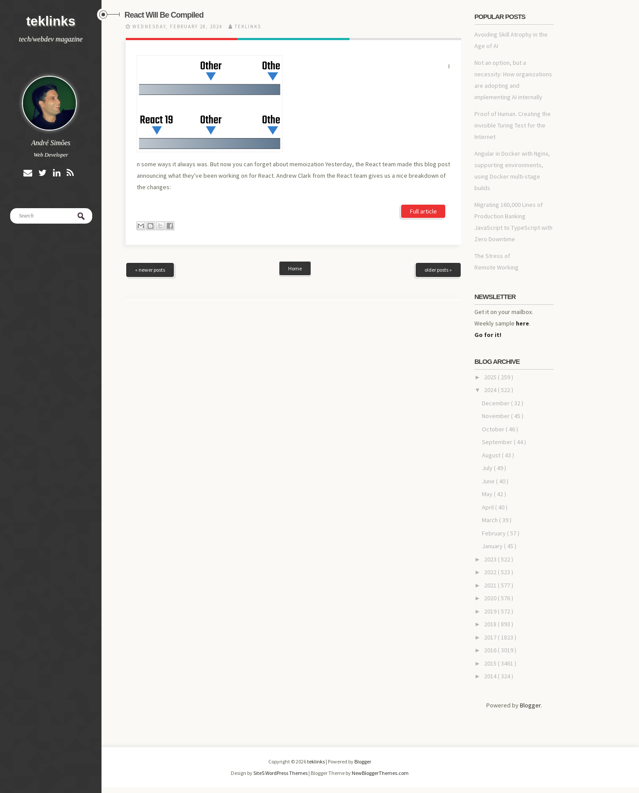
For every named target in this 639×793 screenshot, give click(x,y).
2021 (491, 585)
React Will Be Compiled (163, 15)
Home (295, 205)
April (488, 507)
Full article (423, 136)
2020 (491, 598)
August (492, 455)
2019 (491, 611)
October (494, 429)
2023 (491, 559)
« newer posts (150, 207)
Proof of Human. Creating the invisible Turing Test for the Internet (512, 125)
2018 (491, 624)
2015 (491, 663)
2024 (491, 390)
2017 (491, 637)
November (496, 416)
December (496, 403)
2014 (491, 676)
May (488, 494)
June (489, 481)
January (493, 546)
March (490, 520)
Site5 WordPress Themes (280, 773)
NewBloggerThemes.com (380, 773)
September (498, 442)
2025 (491, 377)
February (494, 533)
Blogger (530, 705)
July (488, 468)
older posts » (438, 207)
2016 (491, 650)
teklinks (50, 21)
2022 (491, 572)
